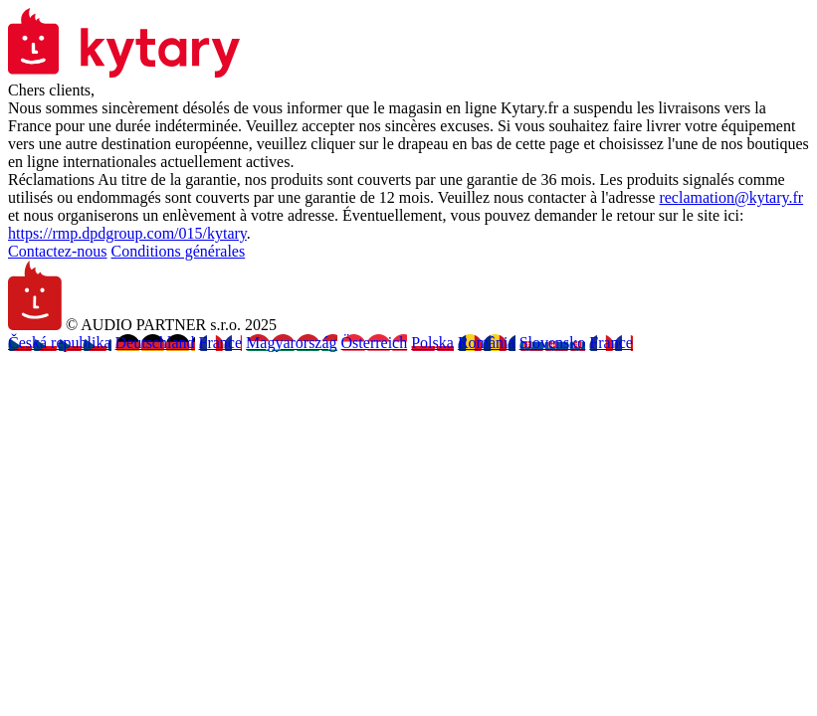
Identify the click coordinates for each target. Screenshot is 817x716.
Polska (432, 342)
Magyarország (291, 342)
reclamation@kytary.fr (731, 197)
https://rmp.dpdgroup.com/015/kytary (127, 233)
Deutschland (155, 342)
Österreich (374, 342)
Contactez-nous (57, 251)
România (486, 342)
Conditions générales (178, 251)
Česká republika (59, 342)
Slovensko (552, 342)
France (221, 342)
